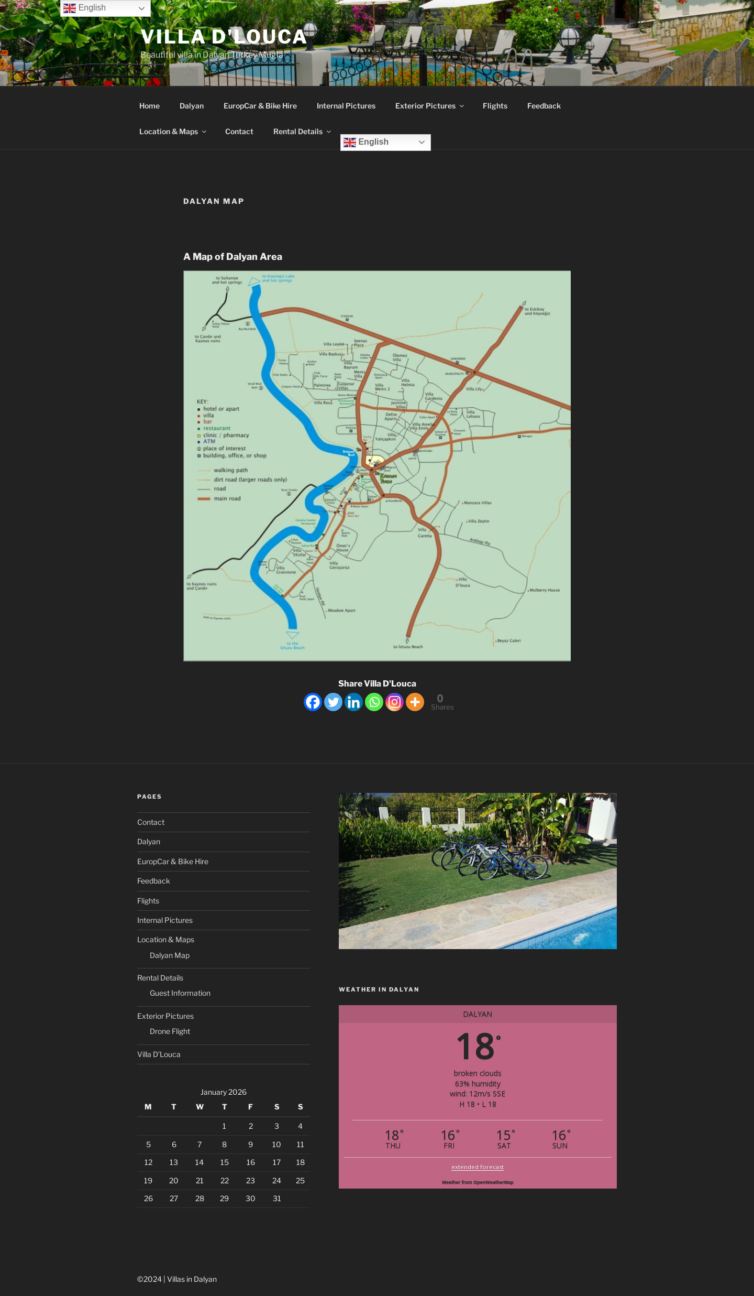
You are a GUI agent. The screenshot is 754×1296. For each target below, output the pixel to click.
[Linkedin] (354, 702)
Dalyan (192, 105)
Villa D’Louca (159, 1054)
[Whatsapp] (374, 702)
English (366, 142)
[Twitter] (333, 702)
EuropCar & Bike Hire (260, 105)
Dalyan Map (170, 955)
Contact (239, 131)
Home (149, 105)
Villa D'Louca (224, 36)
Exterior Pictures (430, 105)
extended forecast (477, 1167)
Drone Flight (170, 1031)
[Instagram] (394, 702)
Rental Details (302, 131)
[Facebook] (313, 702)
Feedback (544, 105)
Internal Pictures (346, 105)
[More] (415, 702)
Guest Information (180, 992)
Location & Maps (173, 131)
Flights (495, 105)
